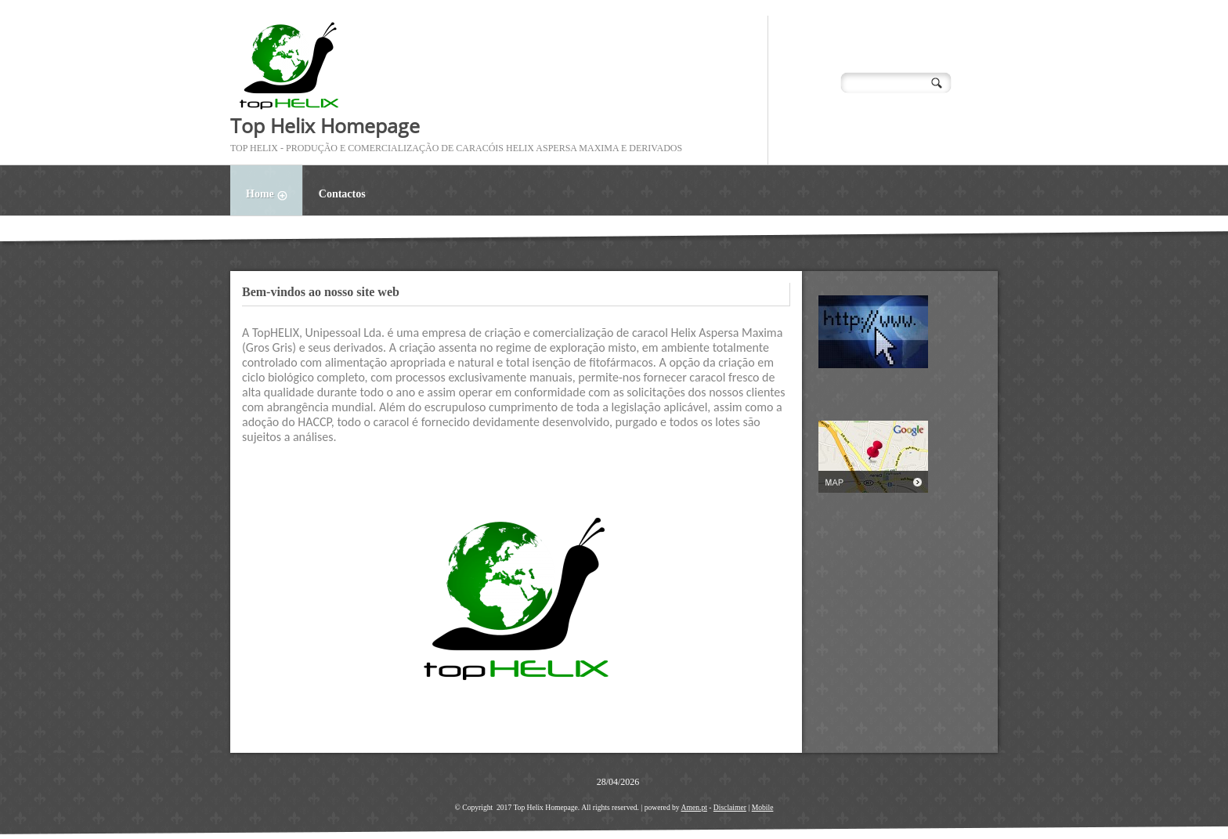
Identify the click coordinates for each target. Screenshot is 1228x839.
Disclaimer (729, 807)
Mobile (763, 807)
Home (274, 195)
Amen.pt (694, 807)
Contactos (342, 194)
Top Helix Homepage (325, 125)
